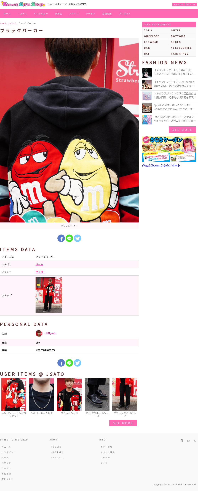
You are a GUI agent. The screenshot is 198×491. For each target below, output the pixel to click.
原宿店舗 (107, 13)
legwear (151, 41)
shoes (176, 41)
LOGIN (191, 4)
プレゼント (125, 13)
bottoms (178, 36)
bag (147, 47)
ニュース (22, 13)
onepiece (151, 36)
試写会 (58, 13)
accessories (181, 47)
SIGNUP (178, 4)
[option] (69, 133)
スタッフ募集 (108, 452)
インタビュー (41, 13)
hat (147, 53)
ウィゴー (41, 272)
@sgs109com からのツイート (161, 165)
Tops (148, 30)
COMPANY (57, 452)
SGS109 (56, 446)
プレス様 (105, 457)
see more (123, 423)
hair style (180, 53)
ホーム (7, 13)
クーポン (90, 13)
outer (176, 30)
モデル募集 (107, 446)
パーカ (39, 264)
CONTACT (57, 457)
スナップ (74, 13)
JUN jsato (46, 333)
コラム (104, 462)
